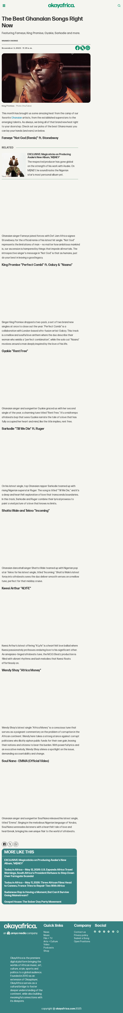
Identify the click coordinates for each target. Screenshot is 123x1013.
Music (47, 935)
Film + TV (48, 938)
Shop (46, 951)
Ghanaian (16, 117)
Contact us (80, 932)
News (46, 932)
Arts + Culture (51, 941)
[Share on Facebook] (77, 48)
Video (46, 944)
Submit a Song (81, 938)
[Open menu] (4, 5)
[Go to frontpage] (61, 5)
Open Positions (82, 941)
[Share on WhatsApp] (87, 48)
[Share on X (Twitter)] (82, 48)
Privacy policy (81, 935)
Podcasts (49, 947)
